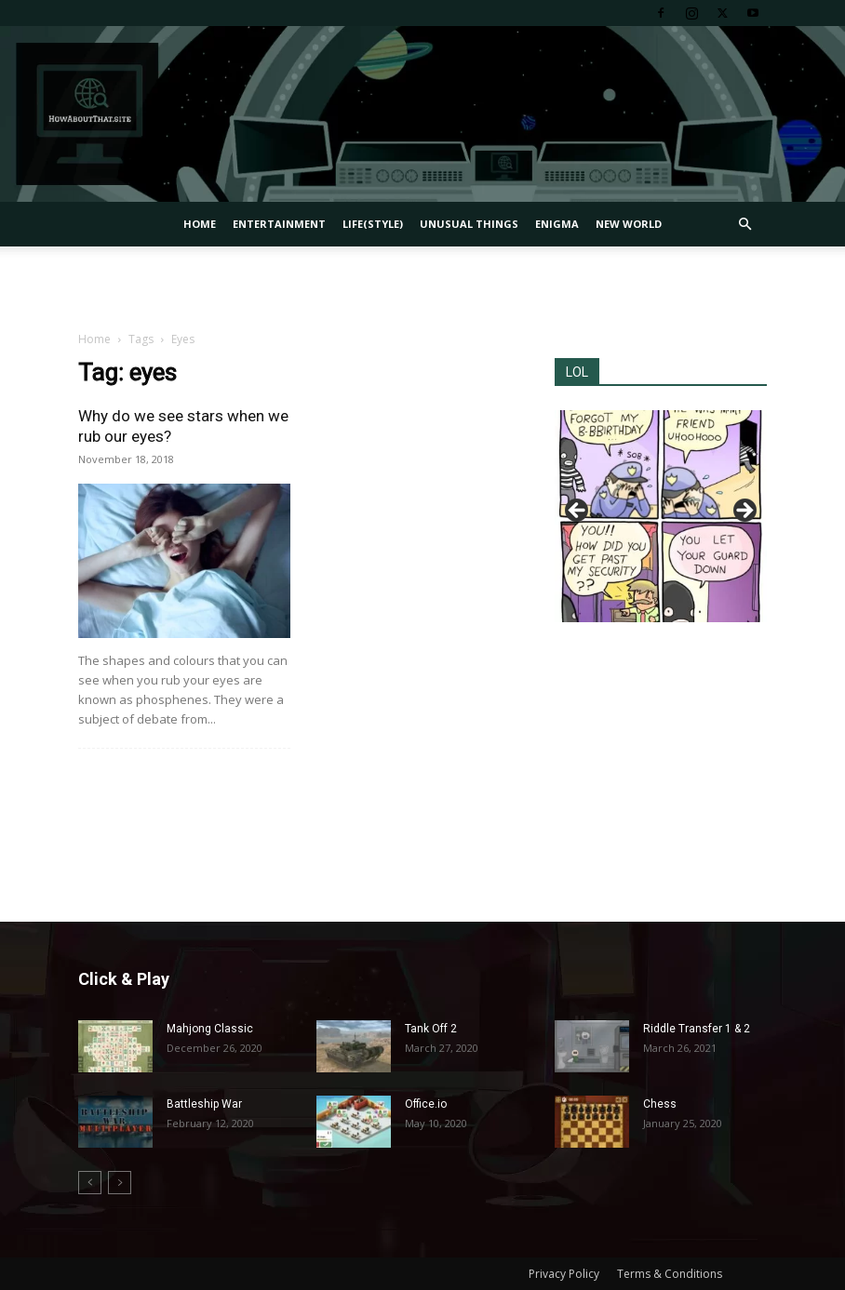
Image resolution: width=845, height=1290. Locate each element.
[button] (744, 224)
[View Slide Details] (661, 516)
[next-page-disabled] (119, 1182)
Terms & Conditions (669, 1274)
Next (744, 511)
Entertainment (279, 224)
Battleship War (204, 1103)
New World (629, 224)
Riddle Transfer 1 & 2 (696, 1028)
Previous (578, 511)
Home (199, 224)
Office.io (426, 1103)
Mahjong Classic (210, 1028)
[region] (661, 516)
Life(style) (372, 224)
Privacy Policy (564, 1274)
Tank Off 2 (431, 1028)
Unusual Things (469, 224)
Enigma (557, 224)
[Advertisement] (422, 287)
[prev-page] (89, 1182)
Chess (660, 1103)
